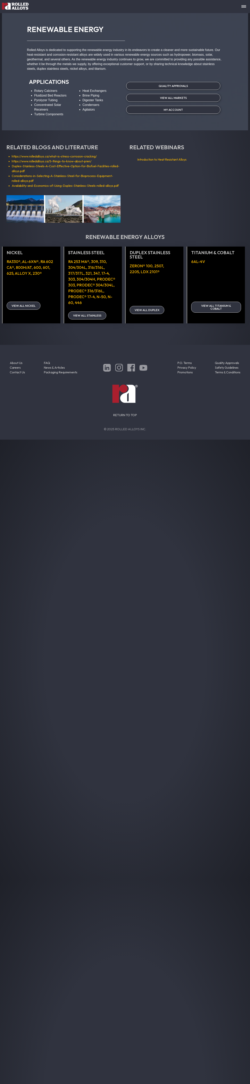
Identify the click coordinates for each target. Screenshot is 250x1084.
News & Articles (54, 367)
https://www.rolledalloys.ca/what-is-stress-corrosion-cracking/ (54, 156)
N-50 (101, 296)
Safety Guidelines (226, 367)
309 (94, 261)
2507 (158, 265)
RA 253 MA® (78, 261)
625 (10, 273)
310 (103, 261)
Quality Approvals (227, 363)
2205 (134, 271)
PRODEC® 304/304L (95, 285)
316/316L (96, 267)
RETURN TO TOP (125, 415)
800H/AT (24, 267)
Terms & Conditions (227, 372)
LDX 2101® (150, 271)
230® (37, 273)
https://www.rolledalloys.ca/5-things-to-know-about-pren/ (51, 161)
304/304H (86, 279)
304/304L (77, 267)
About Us (16, 363)
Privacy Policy (186, 367)
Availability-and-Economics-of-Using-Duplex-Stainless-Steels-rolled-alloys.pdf (65, 186)
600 (37, 267)
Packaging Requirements (60, 372)
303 (71, 279)
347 (96, 273)
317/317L (76, 273)
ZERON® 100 (141, 265)
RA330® (14, 261)
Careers (15, 367)
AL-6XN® (30, 261)
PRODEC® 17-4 (81, 296)
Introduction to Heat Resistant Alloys (162, 159)
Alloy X (23, 273)
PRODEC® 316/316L (85, 290)
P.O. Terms (184, 363)
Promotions (185, 372)
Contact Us (17, 372)
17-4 (105, 273)
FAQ (47, 363)
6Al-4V (198, 261)
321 (89, 273)
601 (46, 267)
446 (78, 302)
